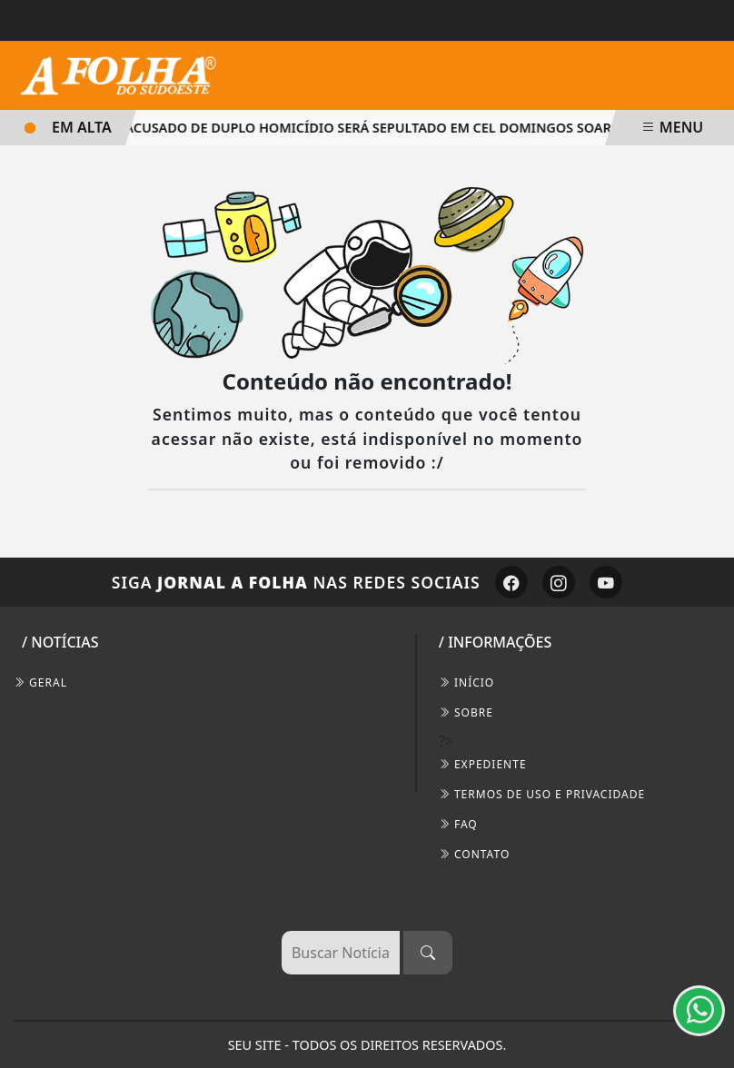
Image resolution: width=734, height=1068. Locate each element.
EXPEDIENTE (483, 764)
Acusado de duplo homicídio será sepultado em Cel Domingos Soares (371, 127)
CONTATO (474, 854)
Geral (40, 682)
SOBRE (466, 712)
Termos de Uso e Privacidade (542, 794)
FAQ (458, 824)
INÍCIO (466, 682)
